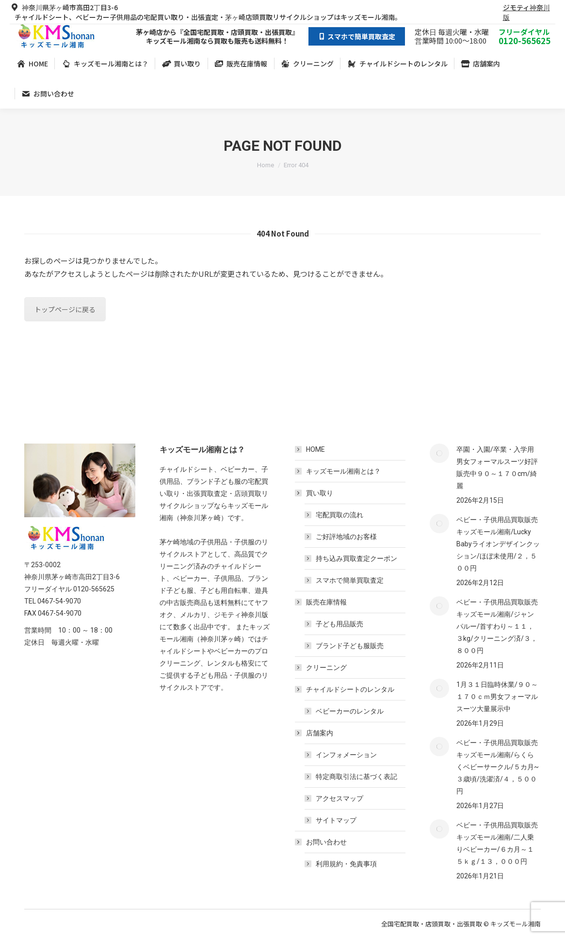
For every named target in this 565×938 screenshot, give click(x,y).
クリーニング (326, 667)
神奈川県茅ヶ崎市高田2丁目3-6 (64, 7)
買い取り (314, 493)
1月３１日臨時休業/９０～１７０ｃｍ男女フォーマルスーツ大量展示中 (497, 697)
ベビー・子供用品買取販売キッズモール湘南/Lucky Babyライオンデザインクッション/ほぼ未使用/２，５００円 (498, 544)
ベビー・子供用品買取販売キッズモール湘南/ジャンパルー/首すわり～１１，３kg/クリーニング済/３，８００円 (497, 626)
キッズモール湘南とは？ (343, 471)
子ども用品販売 (339, 624)
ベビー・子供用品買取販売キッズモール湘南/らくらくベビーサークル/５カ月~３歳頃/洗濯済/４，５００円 (497, 767)
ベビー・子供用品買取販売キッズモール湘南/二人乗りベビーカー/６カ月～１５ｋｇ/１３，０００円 (497, 843)
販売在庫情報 (321, 602)
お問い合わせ (321, 842)
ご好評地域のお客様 (346, 537)
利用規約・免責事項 (346, 864)
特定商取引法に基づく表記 (356, 776)
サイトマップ (336, 820)
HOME (315, 449)
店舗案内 (314, 733)
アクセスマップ (339, 798)
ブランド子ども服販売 (350, 646)
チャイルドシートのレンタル (345, 689)
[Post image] (439, 453)
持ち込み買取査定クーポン (356, 558)
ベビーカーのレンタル (350, 711)
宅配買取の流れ (339, 515)
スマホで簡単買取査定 (350, 580)
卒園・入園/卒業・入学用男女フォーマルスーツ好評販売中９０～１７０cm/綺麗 (497, 467)
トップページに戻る (65, 309)
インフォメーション (346, 755)
